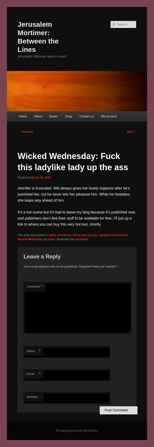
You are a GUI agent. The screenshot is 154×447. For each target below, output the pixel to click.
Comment (35, 286)
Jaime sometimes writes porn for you (73, 235)
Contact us (86, 116)
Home (23, 116)
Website (32, 397)
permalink (81, 239)
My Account (109, 116)
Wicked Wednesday (31, 239)
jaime (51, 239)
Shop (68, 116)
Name (34, 351)
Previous (25, 131)
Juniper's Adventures (113, 235)
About (38, 116)
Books (53, 116)
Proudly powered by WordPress (77, 430)
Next (131, 131)
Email (34, 374)
